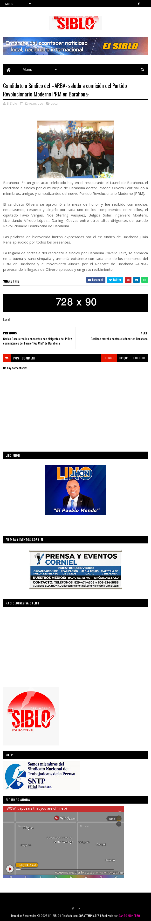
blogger (109, 358)
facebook (139, 358)
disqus (124, 358)
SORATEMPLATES (89, 916)
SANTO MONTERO (129, 916)
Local (54, 103)
